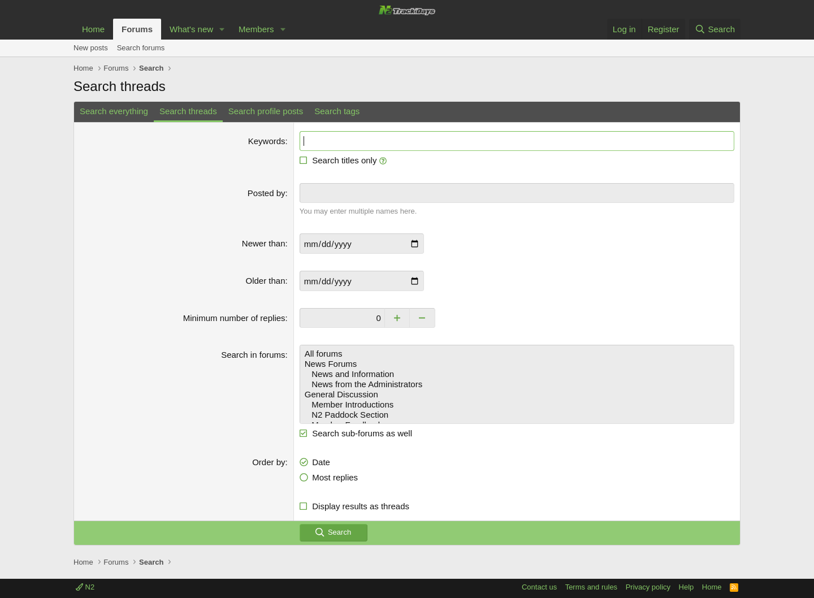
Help (686, 587)
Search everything (114, 111)
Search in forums (253, 354)
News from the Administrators (517, 384)
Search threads (188, 111)
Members (256, 29)
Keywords (266, 141)
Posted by (266, 193)
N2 (85, 587)
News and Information (517, 374)
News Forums (517, 364)
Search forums (141, 48)
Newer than (263, 243)
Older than (265, 280)
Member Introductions (517, 405)
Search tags (337, 111)
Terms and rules (591, 587)
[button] (222, 29)
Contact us (539, 587)
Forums (137, 29)
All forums (517, 354)
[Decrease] (422, 318)
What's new (191, 29)
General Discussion (517, 394)
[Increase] (397, 318)
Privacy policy (648, 587)
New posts (90, 48)
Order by (268, 462)
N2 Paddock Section (517, 415)
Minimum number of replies (234, 318)
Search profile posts (266, 111)
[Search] (715, 29)
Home (93, 29)
